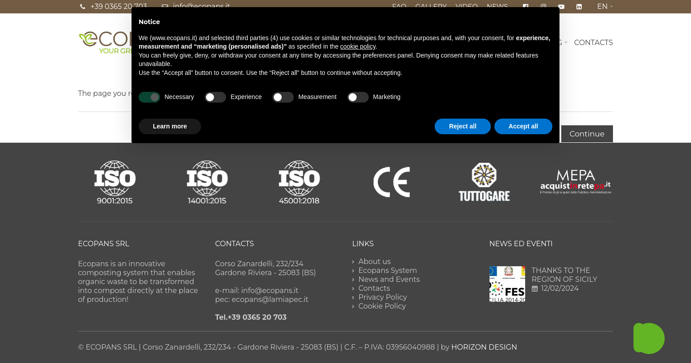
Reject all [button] (462, 126)
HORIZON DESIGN (484, 347)
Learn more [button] (170, 126)
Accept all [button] (523, 126)
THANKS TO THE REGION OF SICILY (564, 275)
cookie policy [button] (357, 46)
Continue (587, 133)
